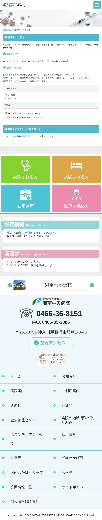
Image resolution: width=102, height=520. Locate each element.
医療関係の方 (76, 206)
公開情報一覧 (21, 487)
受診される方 (25, 176)
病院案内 (18, 391)
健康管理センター (30, 136)
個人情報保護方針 (25, 501)
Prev (10, 285)
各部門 (67, 405)
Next (92, 285)
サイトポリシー (74, 487)
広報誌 (67, 472)
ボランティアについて (27, 439)
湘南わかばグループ (27, 472)
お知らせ (69, 376)
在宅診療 (25, 206)
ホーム (16, 376)
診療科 (16, 405)
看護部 (16, 458)
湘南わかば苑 (72, 458)
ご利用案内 (71, 391)
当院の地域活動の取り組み (78, 420)
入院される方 (76, 176)
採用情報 (69, 435)
